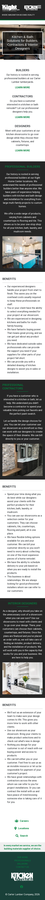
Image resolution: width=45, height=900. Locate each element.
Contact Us (22, 867)
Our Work (22, 857)
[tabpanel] (22, 42)
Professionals (22, 860)
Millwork (22, 863)
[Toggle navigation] (39, 6)
